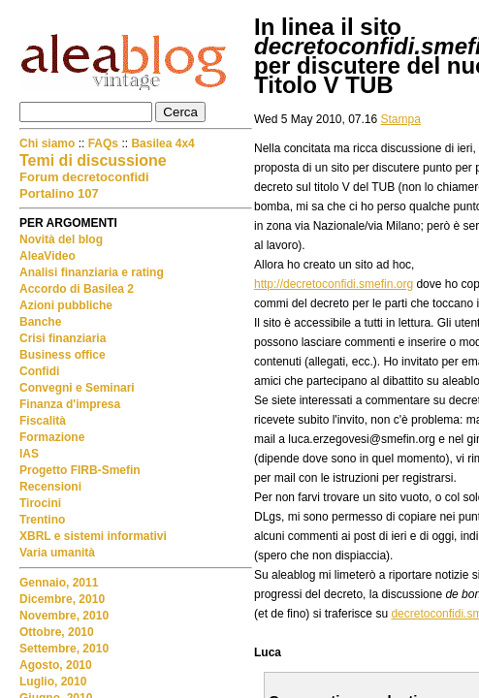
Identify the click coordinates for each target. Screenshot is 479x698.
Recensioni (50, 486)
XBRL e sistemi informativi (93, 536)
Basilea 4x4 (162, 143)
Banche (40, 322)
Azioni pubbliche (65, 305)
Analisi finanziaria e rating (91, 272)
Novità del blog (61, 239)
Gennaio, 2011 (58, 582)
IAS (29, 453)
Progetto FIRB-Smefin (80, 470)
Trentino (42, 519)
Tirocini (40, 503)
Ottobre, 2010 (56, 632)
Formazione (51, 437)
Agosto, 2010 (55, 665)
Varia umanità (57, 552)
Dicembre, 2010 (62, 599)
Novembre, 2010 (64, 615)
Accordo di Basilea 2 (76, 289)
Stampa (401, 119)
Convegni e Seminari (77, 388)
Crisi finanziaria (62, 338)
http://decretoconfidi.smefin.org (333, 284)
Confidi (39, 371)
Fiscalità (42, 421)
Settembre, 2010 (64, 648)
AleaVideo (47, 256)
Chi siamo (49, 143)
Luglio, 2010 (52, 681)
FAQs (103, 143)
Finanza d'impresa (69, 404)
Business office (62, 355)
